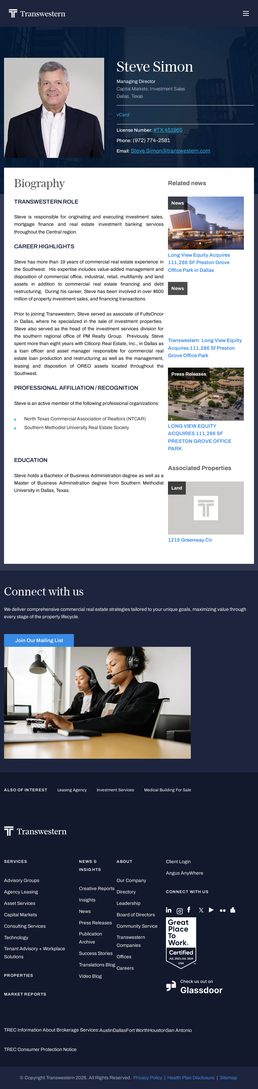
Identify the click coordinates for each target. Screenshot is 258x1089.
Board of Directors (136, 914)
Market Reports (25, 994)
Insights (87, 900)
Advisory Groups (21, 880)
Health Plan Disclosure (191, 1077)
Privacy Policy (147, 1077)
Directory (126, 891)
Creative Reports (97, 888)
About (124, 861)
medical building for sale (167, 790)
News (85, 911)
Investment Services (115, 790)
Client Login (178, 861)
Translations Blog (97, 964)
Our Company (131, 880)
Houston (157, 1030)
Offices (124, 956)
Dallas (119, 1030)
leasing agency (72, 790)
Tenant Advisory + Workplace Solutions (34, 952)
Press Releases (95, 922)
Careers (125, 968)
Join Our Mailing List (39, 640)
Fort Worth (137, 1030)
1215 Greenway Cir (190, 540)
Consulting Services (25, 926)
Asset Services (19, 903)
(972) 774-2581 (151, 140)
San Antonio (179, 1030)
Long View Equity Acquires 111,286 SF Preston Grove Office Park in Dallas (199, 262)
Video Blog (90, 976)
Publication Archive (90, 938)
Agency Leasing (21, 891)
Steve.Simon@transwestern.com (170, 151)
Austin (106, 1030)
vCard (123, 114)
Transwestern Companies (131, 941)
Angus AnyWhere (184, 873)
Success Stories (96, 953)
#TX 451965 (168, 130)
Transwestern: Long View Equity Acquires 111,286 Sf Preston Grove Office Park (205, 348)
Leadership (128, 903)
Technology (16, 937)
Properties (19, 975)
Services (15, 861)
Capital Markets (20, 914)
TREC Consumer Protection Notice (40, 1049)
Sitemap (228, 1077)
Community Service (137, 926)
